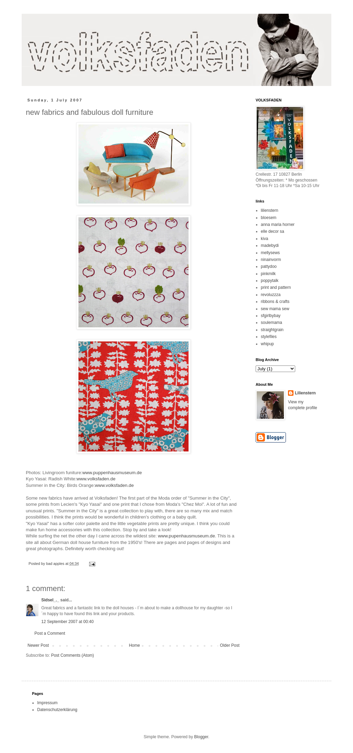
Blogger (201, 736)
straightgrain (272, 329)
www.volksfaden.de (96, 478)
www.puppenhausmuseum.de (112, 472)
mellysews (270, 252)
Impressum (47, 702)
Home (134, 645)
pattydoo (269, 266)
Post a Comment (49, 633)
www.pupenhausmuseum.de (186, 535)
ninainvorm (271, 259)
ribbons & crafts (275, 301)
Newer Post (38, 645)
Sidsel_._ (50, 600)
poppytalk (269, 280)
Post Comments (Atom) (72, 655)
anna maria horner (278, 224)
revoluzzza (270, 294)
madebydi (270, 245)
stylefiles (269, 336)
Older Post (229, 645)
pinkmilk (268, 273)
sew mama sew (275, 308)
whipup (267, 343)
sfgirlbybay (270, 315)
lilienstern (269, 210)
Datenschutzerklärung (57, 709)
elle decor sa (272, 231)
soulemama (271, 322)
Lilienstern (305, 393)
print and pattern (276, 287)
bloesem (268, 217)
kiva (264, 238)
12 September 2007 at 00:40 (67, 621)
